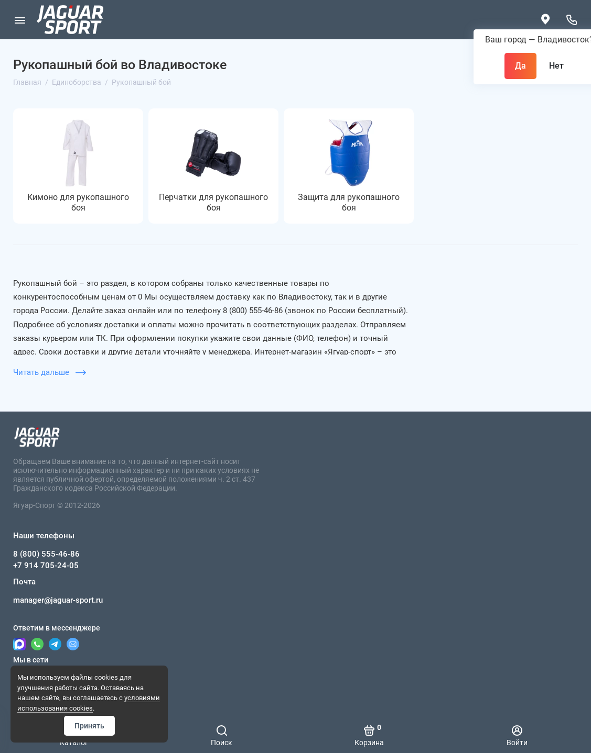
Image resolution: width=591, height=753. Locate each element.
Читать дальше (49, 372)
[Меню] (19, 19)
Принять (89, 726)
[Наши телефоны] (571, 19)
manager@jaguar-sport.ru (58, 600)
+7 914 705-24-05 (46, 565)
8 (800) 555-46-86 (46, 554)
